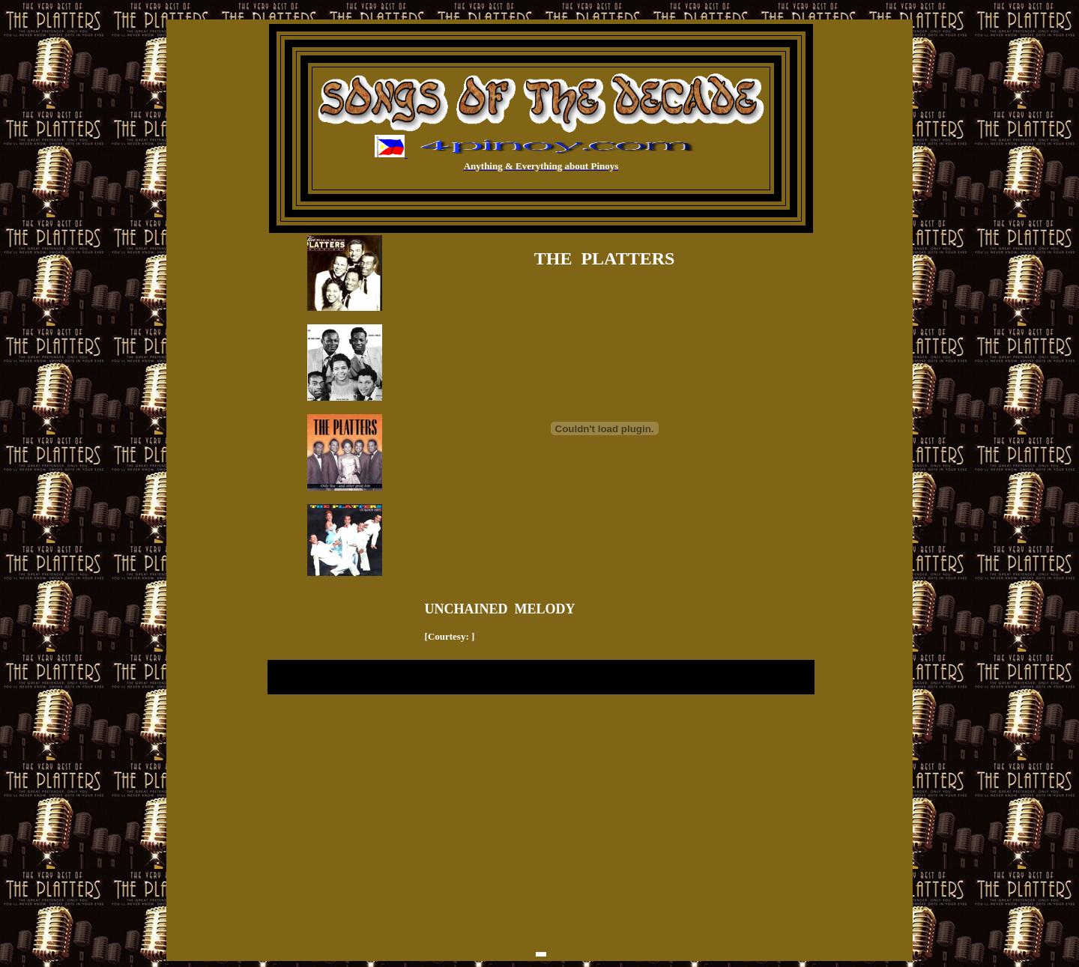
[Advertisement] (541, 752)
